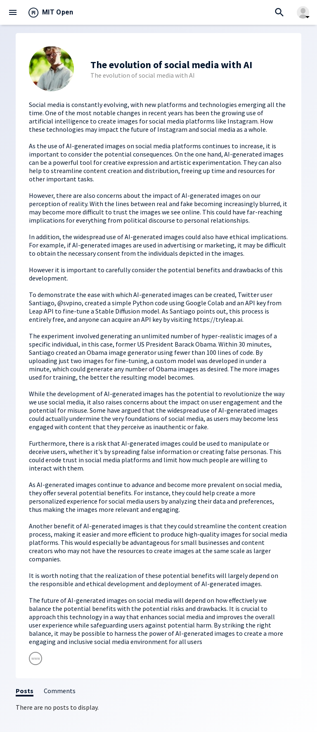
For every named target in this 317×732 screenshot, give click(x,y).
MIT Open (57, 12)
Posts (24, 691)
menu (13, 12)
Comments (60, 691)
